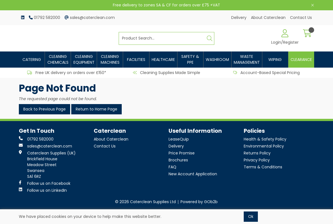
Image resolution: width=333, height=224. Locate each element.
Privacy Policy (257, 160)
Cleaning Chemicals (57, 59)
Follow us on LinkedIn (43, 190)
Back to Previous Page (44, 109)
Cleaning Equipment (84, 59)
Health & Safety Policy (265, 139)
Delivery (238, 17)
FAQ (172, 167)
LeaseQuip (179, 139)
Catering (31, 59)
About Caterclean (268, 17)
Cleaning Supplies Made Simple (166, 72)
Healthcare (163, 59)
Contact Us (301, 17)
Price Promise (182, 153)
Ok (250, 216)
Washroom (217, 59)
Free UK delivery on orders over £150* (66, 72)
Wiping (275, 59)
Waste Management (247, 59)
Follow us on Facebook (44, 183)
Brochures (178, 160)
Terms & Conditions (263, 167)
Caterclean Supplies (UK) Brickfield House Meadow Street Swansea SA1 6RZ (47, 164)
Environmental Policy (264, 146)
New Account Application (193, 174)
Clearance (301, 59)
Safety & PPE (190, 59)
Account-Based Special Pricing (266, 72)
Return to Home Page (96, 109)
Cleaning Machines (110, 59)
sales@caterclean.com (90, 17)
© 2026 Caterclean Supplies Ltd (145, 202)
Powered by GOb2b (199, 202)
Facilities (136, 59)
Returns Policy (257, 153)
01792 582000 (44, 17)
